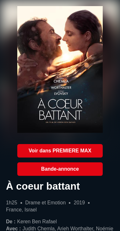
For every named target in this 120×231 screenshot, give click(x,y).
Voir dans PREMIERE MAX (59, 150)
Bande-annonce (60, 169)
